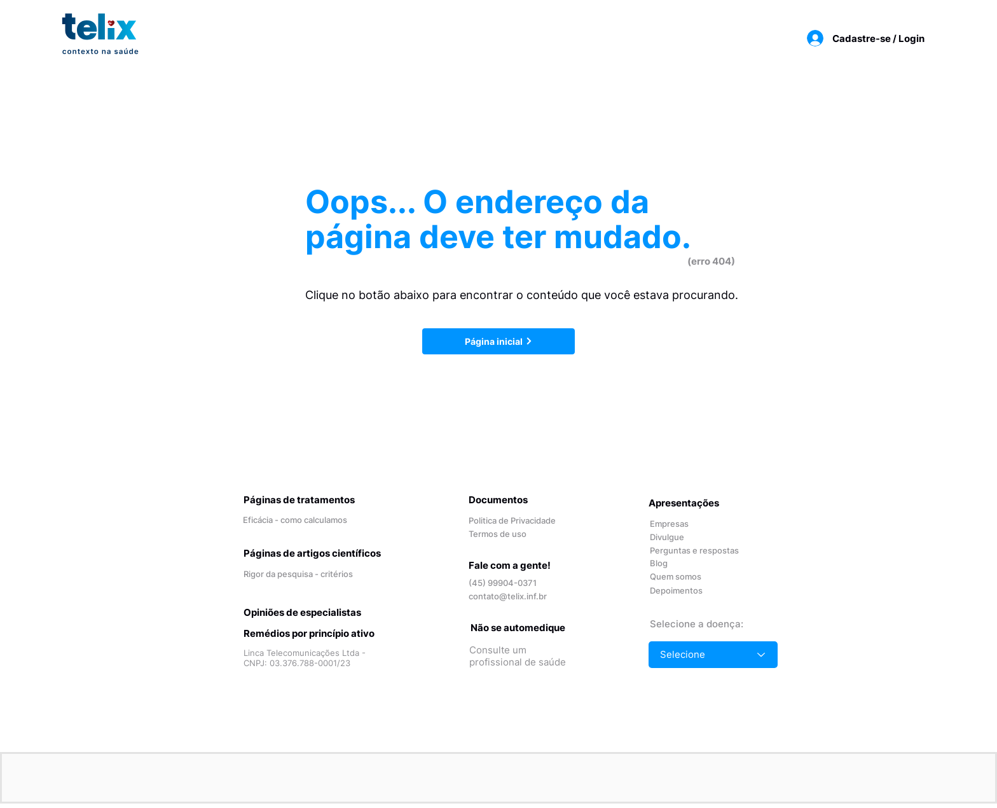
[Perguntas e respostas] (696, 550)
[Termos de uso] (511, 534)
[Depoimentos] (686, 590)
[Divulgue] (686, 537)
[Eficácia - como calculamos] (299, 520)
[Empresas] (675, 524)
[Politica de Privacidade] (515, 520)
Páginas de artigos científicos (312, 553)
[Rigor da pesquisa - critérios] (300, 574)
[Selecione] (713, 654)
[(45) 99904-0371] (511, 583)
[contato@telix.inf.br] (511, 596)
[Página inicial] (498, 341)
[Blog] (675, 563)
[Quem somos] (686, 576)
